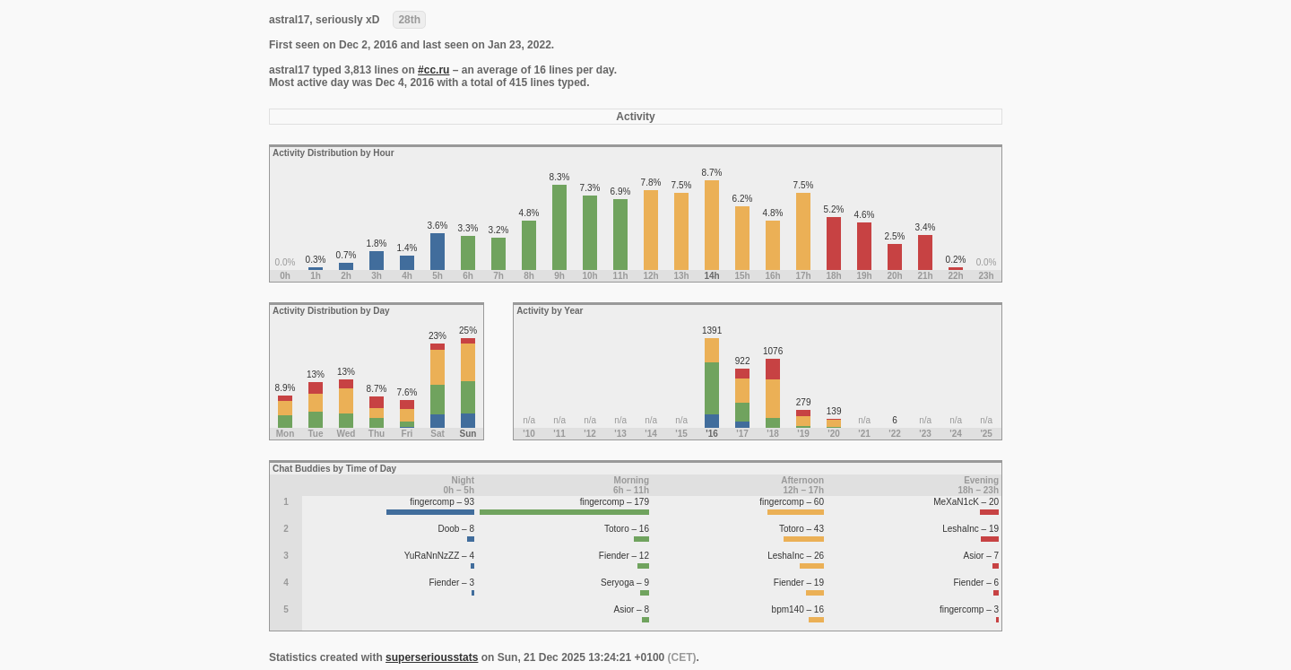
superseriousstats (432, 657)
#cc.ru (433, 70)
